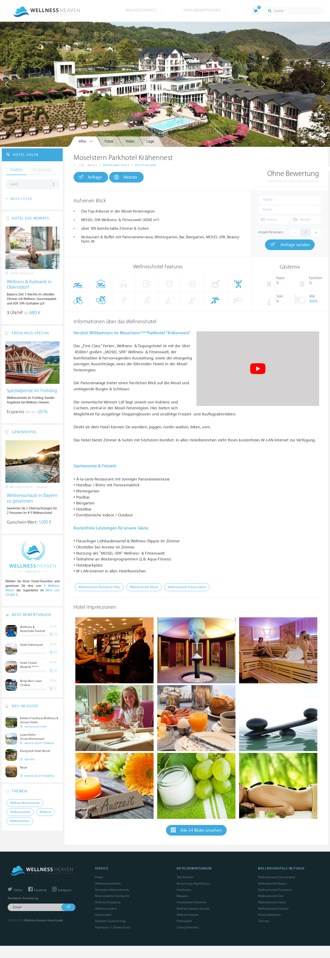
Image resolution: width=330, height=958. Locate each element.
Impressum (102, 927)
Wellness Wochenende (25, 803)
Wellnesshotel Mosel (144, 587)
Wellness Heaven (188, 915)
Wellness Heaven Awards (193, 909)
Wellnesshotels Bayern (272, 883)
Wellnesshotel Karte (108, 883)
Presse (99, 877)
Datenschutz (121, 927)
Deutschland (145, 165)
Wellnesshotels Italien (272, 902)
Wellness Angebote (107, 902)
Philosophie (184, 921)
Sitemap (263, 921)
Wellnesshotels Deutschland (276, 877)
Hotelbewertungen (205, 10)
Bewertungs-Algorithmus (193, 883)
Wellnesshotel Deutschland (187, 587)
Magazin (182, 896)
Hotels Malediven (269, 915)
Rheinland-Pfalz (116, 165)
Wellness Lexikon (106, 909)
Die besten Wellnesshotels (112, 890)
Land (14, 184)
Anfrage (90, 177)
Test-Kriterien (185, 877)
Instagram (61, 890)
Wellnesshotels (144, 10)
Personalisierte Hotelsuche (112, 896)
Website (125, 177)
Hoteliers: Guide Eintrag (110, 921)
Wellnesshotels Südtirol (273, 909)
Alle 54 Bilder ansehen (196, 830)
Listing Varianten (187, 927)
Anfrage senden (290, 244)
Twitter (15, 890)
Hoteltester (184, 890)
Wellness (45, 812)
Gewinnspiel (103, 915)
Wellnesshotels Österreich (275, 890)
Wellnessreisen (19, 821)
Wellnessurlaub (20, 812)
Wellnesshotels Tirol (271, 896)
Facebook (37, 890)
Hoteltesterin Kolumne (191, 902)
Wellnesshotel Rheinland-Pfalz (99, 587)
